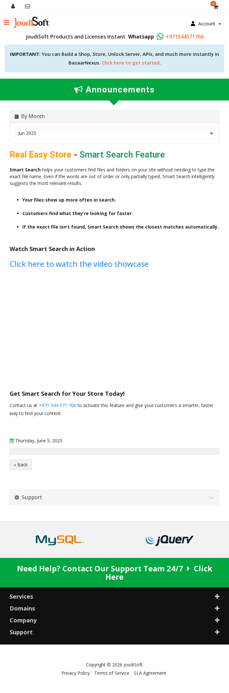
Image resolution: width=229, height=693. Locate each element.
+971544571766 (185, 36)
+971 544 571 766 (57, 405)
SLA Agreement (150, 673)
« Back (21, 465)
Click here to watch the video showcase (79, 263)
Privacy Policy (75, 673)
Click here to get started (130, 62)
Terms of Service (111, 673)
